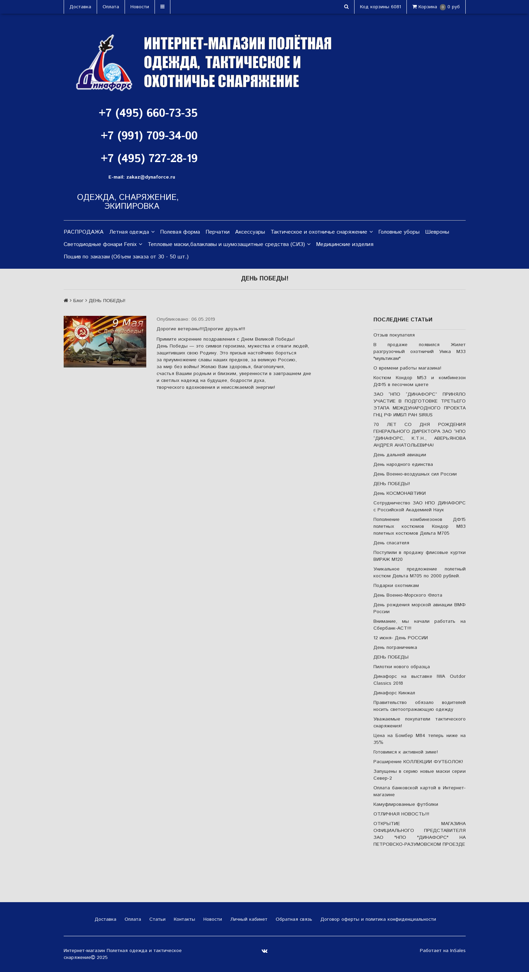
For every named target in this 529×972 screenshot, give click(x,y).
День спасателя (391, 543)
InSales (458, 950)
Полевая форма (180, 232)
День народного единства (403, 464)
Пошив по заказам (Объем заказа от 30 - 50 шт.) (126, 257)
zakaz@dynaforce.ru (150, 177)
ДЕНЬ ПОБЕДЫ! (391, 483)
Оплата (111, 6)
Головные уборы (399, 232)
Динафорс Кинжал (394, 693)
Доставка (80, 6)
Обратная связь (293, 919)
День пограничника (395, 647)
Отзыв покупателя (394, 335)
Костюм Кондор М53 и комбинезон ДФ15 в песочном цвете (419, 381)
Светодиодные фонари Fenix (103, 244)
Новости (139, 6)
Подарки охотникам (396, 585)
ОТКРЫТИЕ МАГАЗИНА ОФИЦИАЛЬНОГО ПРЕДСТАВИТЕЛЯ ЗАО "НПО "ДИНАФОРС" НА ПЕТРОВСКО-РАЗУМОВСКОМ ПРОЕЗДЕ (419, 834)
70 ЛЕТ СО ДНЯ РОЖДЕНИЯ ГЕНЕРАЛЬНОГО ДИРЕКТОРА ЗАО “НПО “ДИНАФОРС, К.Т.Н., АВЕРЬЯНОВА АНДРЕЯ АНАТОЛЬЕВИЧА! (419, 435)
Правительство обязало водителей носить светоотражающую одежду (419, 706)
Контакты (183, 919)
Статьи (157, 919)
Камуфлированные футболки (405, 804)
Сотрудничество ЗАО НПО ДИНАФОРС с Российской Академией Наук (419, 506)
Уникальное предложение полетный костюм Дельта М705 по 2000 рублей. (419, 572)
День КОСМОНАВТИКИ (399, 493)
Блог (78, 300)
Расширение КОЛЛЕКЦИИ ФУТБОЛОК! (418, 761)
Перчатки (217, 232)
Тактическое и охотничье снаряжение (322, 232)
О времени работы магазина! (407, 368)
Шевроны (437, 232)
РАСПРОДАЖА (84, 232)
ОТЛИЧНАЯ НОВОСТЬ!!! (401, 814)
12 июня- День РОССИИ (400, 637)
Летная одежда (132, 232)
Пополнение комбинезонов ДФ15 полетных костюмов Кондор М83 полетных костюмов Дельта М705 (419, 526)
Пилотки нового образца (401, 666)
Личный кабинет (248, 919)
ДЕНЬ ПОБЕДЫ (391, 657)
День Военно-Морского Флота (407, 595)
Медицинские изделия (344, 244)
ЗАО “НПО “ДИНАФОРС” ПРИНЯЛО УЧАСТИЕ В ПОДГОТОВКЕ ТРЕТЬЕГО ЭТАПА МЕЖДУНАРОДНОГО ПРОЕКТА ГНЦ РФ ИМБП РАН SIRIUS (419, 404)
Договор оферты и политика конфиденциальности (377, 919)
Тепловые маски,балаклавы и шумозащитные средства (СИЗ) (229, 244)
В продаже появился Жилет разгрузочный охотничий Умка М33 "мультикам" (419, 351)
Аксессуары (250, 232)
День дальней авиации (399, 454)
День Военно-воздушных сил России (415, 474)
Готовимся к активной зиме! (405, 752)
